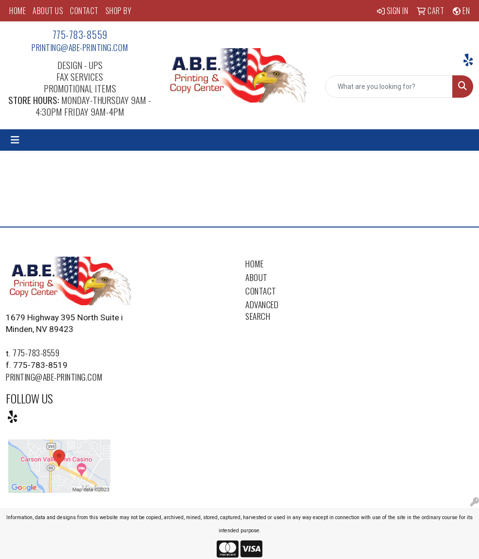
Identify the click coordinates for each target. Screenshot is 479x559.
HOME (17, 11)
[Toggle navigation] (15, 140)
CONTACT (84, 11)
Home (254, 263)
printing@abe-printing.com (80, 47)
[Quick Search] (389, 86)
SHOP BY (118, 11)
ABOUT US (48, 11)
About (256, 277)
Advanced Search (261, 310)
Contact (260, 290)
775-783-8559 (79, 34)
